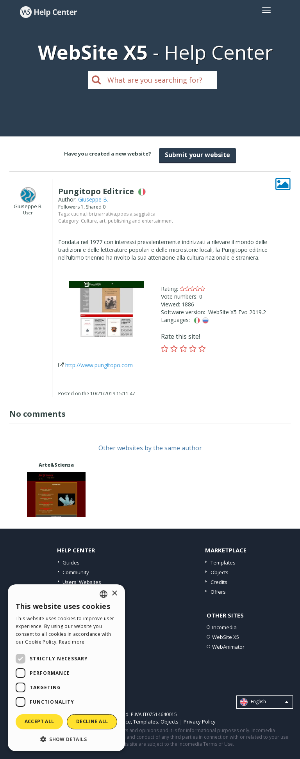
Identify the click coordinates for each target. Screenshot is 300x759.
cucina (78, 214)
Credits (219, 582)
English (264, 702)
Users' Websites (81, 582)
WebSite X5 (225, 636)
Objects (220, 572)
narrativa (106, 214)
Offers (218, 591)
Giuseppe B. (93, 199)
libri (90, 214)
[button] (66, 738)
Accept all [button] (39, 721)
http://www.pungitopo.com (99, 365)
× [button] (114, 593)
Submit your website (197, 154)
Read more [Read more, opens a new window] (72, 642)
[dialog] (66, 667)
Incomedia (224, 627)
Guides (71, 562)
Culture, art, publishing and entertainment (127, 221)
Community (75, 572)
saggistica (144, 214)
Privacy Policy (200, 721)
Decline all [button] (92, 721)
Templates (223, 562)
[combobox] (103, 594)
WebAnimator (228, 646)
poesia (124, 214)
